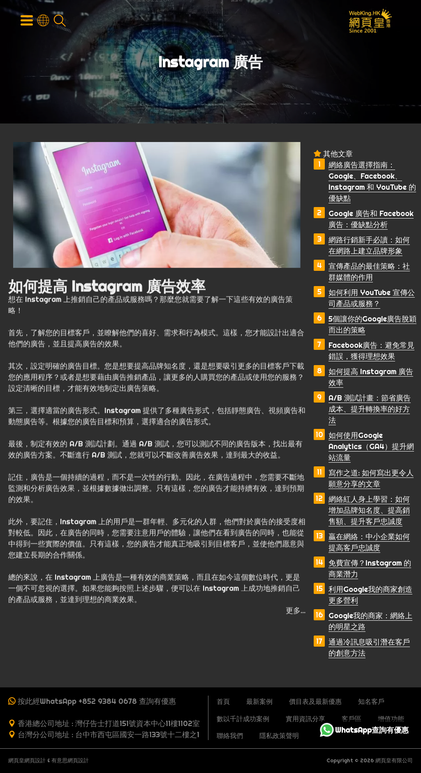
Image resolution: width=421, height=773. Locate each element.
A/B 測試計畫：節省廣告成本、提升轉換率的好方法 (369, 409)
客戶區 (351, 719)
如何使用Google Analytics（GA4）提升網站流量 (371, 446)
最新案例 (259, 701)
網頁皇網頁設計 (27, 760)
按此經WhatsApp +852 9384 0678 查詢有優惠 (97, 701)
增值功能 (391, 719)
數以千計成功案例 (243, 719)
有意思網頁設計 (70, 760)
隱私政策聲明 (279, 735)
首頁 (223, 701)
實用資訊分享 (305, 719)
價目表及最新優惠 (315, 701)
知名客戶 (371, 701)
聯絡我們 (230, 735)
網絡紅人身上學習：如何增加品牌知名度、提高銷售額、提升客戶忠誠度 (369, 510)
